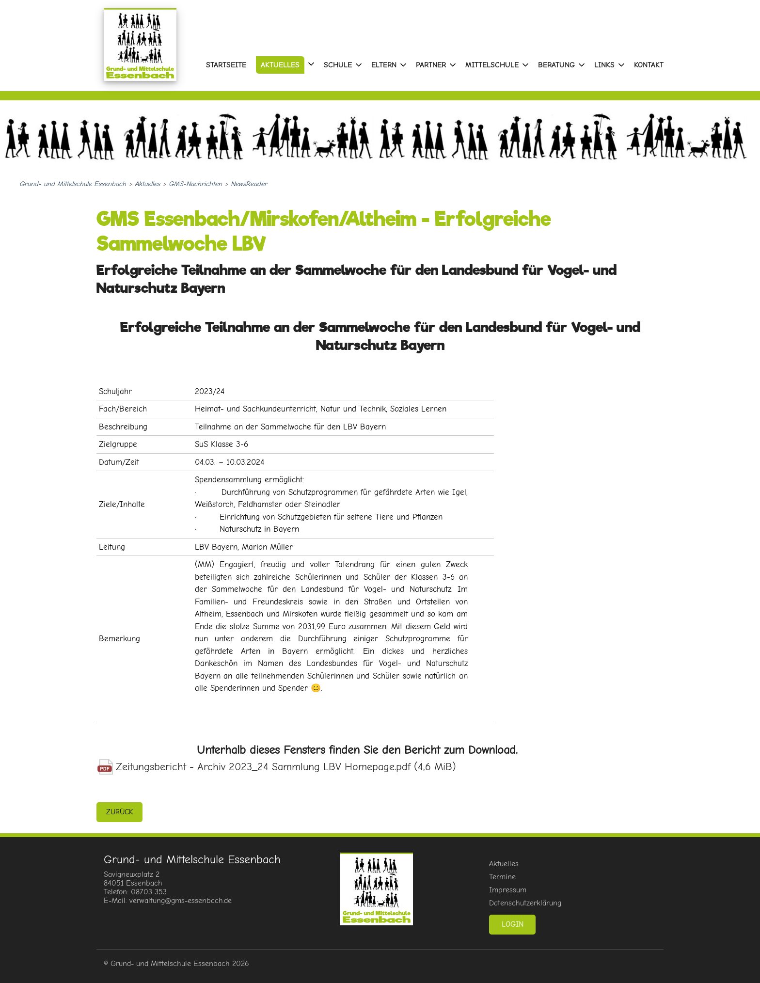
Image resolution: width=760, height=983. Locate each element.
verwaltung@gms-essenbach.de (180, 900)
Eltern (383, 65)
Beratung (556, 65)
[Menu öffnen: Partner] (453, 65)
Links (604, 65)
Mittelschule (492, 65)
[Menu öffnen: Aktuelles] (311, 64)
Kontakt (649, 65)
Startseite (226, 65)
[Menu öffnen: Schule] (358, 65)
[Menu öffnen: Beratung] (581, 65)
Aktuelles (280, 65)
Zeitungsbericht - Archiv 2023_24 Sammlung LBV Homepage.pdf (286, 767)
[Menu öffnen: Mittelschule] (525, 65)
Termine (502, 876)
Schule (338, 65)
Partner (431, 65)
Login (512, 924)
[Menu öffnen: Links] (621, 65)
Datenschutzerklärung (525, 903)
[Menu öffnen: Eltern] (403, 65)
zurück (119, 812)
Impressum (507, 890)
